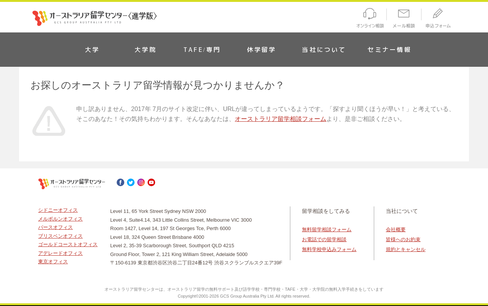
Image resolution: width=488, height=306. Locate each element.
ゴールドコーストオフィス (68, 244)
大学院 (146, 49)
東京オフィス (53, 261)
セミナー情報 (389, 49)
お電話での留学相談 (324, 239)
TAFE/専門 (202, 49)
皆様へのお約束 (403, 239)
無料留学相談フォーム (327, 229)
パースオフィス (55, 227)
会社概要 (396, 229)
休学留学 (261, 49)
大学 (92, 49)
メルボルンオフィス (60, 219)
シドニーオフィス (58, 210)
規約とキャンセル (405, 249)
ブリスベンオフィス (60, 236)
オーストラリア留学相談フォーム (280, 119)
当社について (324, 49)
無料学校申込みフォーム (329, 249)
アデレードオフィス (60, 253)
